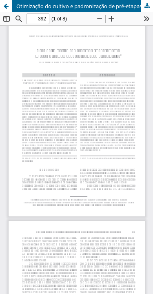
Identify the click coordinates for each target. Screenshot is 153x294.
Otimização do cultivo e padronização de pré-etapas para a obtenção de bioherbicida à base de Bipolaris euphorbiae (84, 6)
